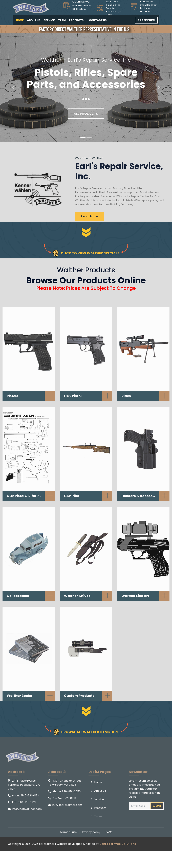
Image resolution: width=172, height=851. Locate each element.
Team (62, 20)
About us (33, 20)
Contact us (98, 20)
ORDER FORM (146, 20)
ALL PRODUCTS (86, 114)
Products (76, 20)
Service (49, 20)
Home (20, 20)
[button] (13, 87)
